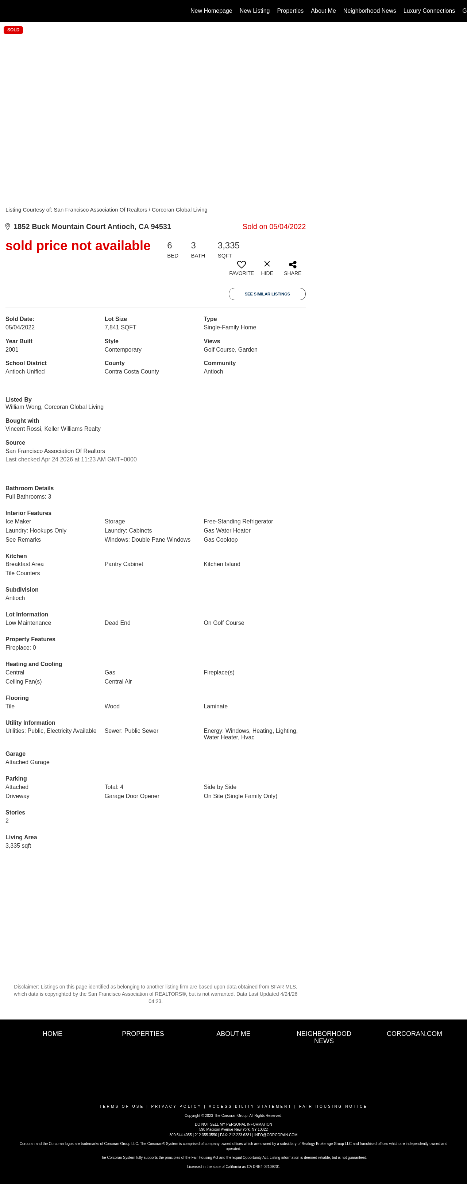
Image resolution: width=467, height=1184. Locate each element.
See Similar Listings (267, 294)
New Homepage (211, 11)
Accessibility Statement (250, 1106)
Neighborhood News (369, 11)
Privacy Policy (176, 1106)
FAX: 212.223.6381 (235, 1135)
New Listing (255, 11)
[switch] (241, 271)
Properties (290, 11)
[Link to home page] (9, 11)
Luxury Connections (429, 11)
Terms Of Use (121, 1106)
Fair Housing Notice (333, 1106)
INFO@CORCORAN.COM (275, 1135)
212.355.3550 (206, 1135)
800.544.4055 (181, 1135)
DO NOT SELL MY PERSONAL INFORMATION (233, 1124)
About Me (323, 11)
